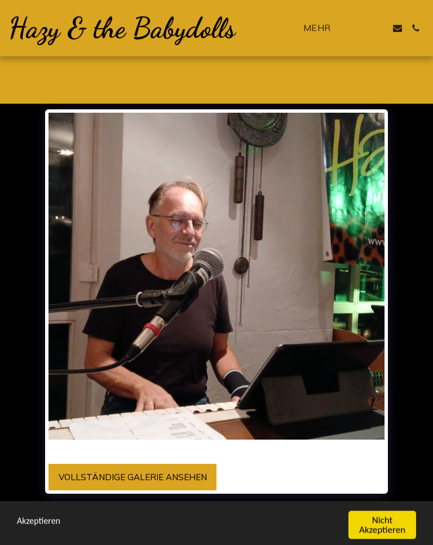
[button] (361, 28)
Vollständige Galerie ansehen (133, 477)
